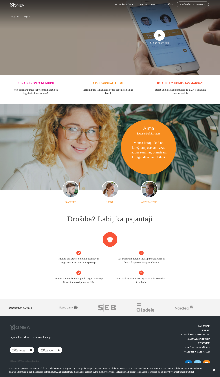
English (27, 16)
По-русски (14, 16)
